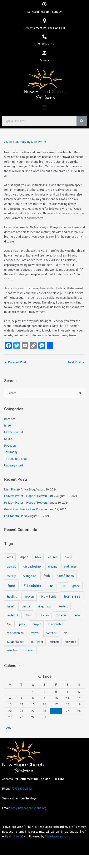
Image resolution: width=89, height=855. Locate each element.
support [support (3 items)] (54, 641)
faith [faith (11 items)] (47, 576)
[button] (44, 108)
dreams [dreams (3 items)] (52, 566)
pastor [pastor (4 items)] (76, 615)
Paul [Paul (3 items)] (9, 624)
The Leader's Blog (15, 458)
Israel (7, 425)
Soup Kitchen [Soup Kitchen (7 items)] (15, 641)
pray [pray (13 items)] (22, 624)
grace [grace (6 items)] (76, 586)
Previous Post (15, 362)
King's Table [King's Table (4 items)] (44, 606)
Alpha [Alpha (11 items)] (24, 557)
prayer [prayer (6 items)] (37, 624)
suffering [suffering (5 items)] (37, 641)
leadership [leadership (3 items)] (13, 615)
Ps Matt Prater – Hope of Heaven (25, 502)
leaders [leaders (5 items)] (63, 606)
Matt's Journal (15, 142)
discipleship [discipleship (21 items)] (32, 566)
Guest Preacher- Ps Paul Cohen (24, 509)
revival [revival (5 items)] (35, 633)
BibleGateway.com (57, 836)
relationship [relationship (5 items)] (55, 624)
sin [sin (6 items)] (65, 633)
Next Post (76, 362)
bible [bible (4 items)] (38, 557)
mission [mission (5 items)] (61, 615)
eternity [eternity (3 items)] (11, 576)
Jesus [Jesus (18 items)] (25, 606)
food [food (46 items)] (11, 586)
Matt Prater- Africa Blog (19, 489)
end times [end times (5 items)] (70, 566)
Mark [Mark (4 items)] (29, 615)
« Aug (7, 727)
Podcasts (10, 445)
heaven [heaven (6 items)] (29, 596)
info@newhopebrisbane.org (28, 808)
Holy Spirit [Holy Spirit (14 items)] (48, 596)
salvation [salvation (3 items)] (51, 633)
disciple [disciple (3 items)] (11, 566)
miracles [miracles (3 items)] (44, 615)
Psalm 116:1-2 (14, 836)
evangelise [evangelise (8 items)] (29, 576)
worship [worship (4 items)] (29, 650)
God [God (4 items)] (63, 586)
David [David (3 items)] (68, 557)
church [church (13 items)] (53, 557)
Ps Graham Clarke (16, 516)
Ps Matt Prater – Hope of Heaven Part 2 (29, 496)
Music (8, 439)
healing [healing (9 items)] (12, 596)
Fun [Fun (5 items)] (51, 586)
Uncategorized (13, 465)
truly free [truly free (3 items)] (70, 641)
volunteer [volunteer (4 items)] (12, 650)
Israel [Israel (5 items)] (10, 606)
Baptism (9, 419)
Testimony (11, 452)
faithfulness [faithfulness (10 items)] (65, 576)
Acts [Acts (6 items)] (10, 557)
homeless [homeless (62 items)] (72, 596)
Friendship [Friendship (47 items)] (32, 586)
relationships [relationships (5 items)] (15, 633)
